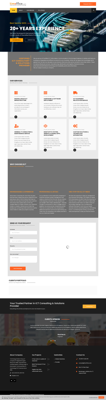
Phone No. (12, 246)
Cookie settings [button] (93, 397)
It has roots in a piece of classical (39, 360)
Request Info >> (87, 4)
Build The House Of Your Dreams (38, 365)
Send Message (18, 268)
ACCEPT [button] (101, 397)
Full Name (12, 229)
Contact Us (89, 306)
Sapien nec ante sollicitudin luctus (37, 370)
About (21, 10)
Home (13, 10)
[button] (51, 340)
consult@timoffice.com (85, 363)
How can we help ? (14, 254)
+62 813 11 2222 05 (83, 359)
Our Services (30, 10)
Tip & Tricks (41, 10)
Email (11, 237)
